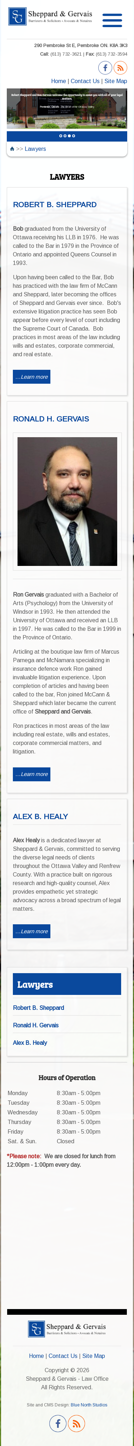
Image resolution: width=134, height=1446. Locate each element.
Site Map (115, 81)
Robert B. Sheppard (38, 1008)
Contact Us (85, 81)
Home (58, 81)
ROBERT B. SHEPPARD (54, 204)
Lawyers (35, 149)
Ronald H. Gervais (36, 1025)
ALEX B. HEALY (40, 816)
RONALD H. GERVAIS (51, 419)
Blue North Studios (89, 1404)
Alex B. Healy (30, 1043)
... (31, 377)
